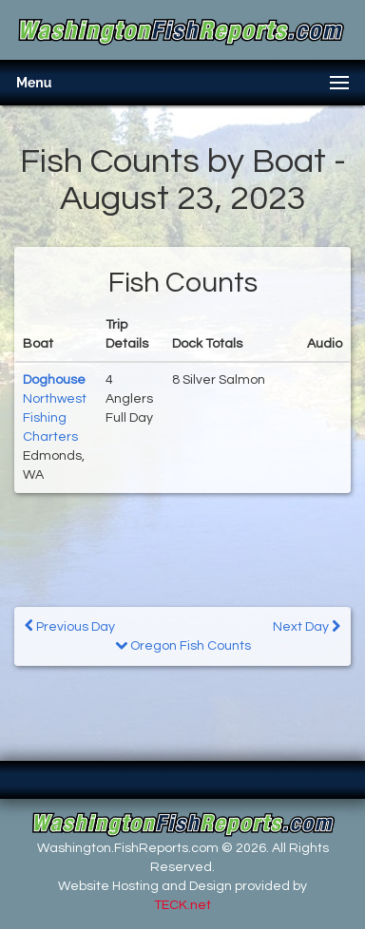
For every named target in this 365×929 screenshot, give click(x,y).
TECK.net (182, 905)
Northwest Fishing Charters (54, 418)
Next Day (306, 626)
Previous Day (70, 626)
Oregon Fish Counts (183, 646)
